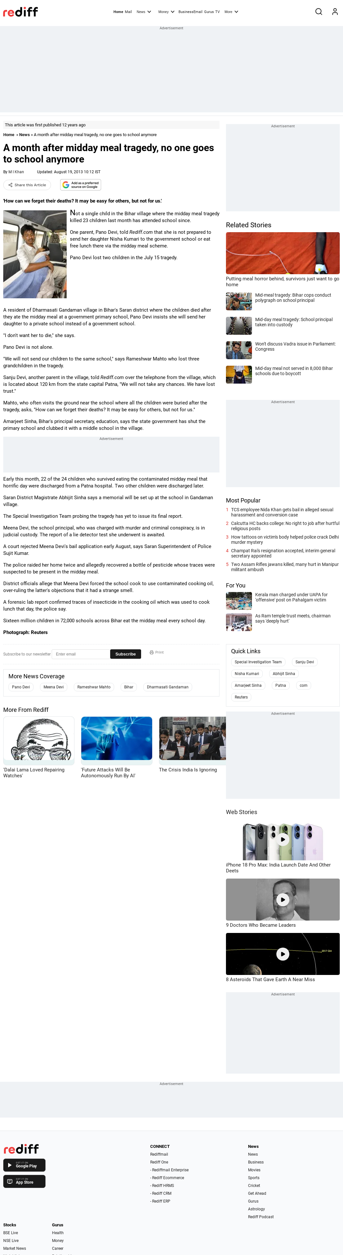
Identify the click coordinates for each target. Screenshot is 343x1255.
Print (157, 652)
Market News (14, 1248)
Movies (254, 1170)
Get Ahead (257, 1193)
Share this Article (27, 185)
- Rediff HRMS (162, 1185)
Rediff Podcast (261, 1217)
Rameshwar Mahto (94, 687)
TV (217, 12)
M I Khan (16, 172)
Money (166, 11)
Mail (128, 12)
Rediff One (159, 1162)
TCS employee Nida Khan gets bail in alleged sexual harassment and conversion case (282, 512)
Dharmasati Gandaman (168, 687)
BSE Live (10, 1233)
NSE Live (11, 1240)
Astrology (256, 1209)
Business (256, 1162)
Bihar (128, 687)
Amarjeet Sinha (248, 685)
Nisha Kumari (247, 673)
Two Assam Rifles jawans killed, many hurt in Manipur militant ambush (285, 567)
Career (57, 1248)
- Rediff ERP (160, 1201)
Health (58, 1233)
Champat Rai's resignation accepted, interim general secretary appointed (283, 553)
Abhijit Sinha (284, 673)
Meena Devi (54, 687)
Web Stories (241, 812)
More (231, 11)
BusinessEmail (190, 12)
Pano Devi (21, 687)
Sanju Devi (305, 662)
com (304, 685)
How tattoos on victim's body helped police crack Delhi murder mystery (285, 539)
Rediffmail (159, 1154)
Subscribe (125, 654)
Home (118, 12)
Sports (253, 1178)
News (144, 11)
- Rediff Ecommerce (167, 1178)
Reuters (241, 697)
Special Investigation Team (258, 662)
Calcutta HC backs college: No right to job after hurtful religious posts (285, 526)
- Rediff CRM (160, 1193)
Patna (280, 685)
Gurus (209, 12)
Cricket (254, 1185)
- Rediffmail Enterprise (169, 1170)
